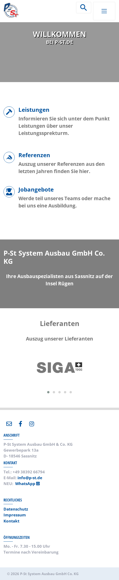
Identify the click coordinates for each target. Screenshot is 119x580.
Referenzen (34, 155)
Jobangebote (36, 189)
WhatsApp (27, 483)
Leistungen (33, 109)
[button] (48, 392)
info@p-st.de (30, 477)
